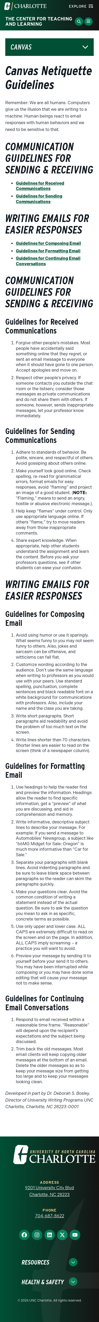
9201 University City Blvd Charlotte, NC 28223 (49, 1191)
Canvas (21, 47)
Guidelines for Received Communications (40, 186)
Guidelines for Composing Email (48, 243)
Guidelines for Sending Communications (39, 199)
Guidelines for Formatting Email (48, 250)
